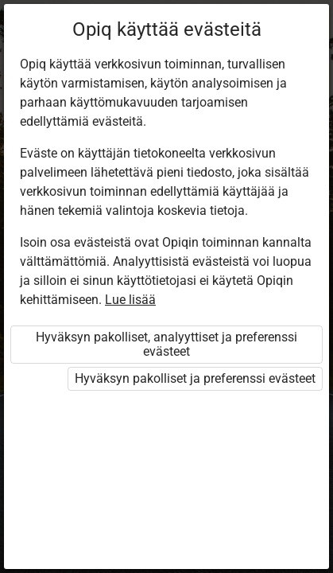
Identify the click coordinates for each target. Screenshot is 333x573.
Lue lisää (130, 299)
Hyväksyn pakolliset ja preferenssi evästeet (195, 378)
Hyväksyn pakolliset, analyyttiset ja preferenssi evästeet (166, 344)
